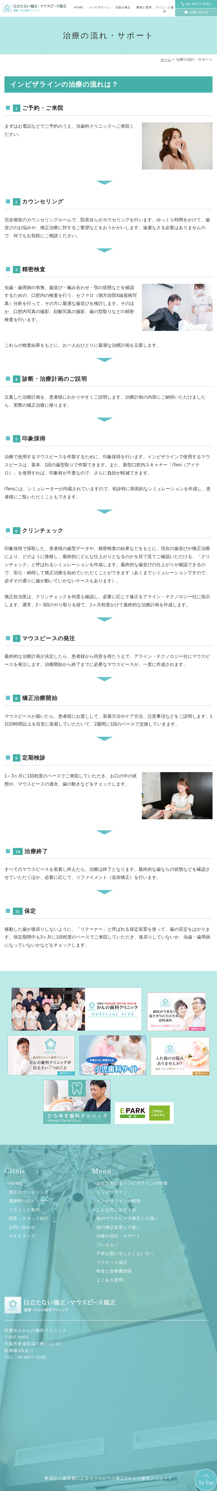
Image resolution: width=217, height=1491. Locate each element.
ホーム (165, 59)
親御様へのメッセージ (31, 1200)
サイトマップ (22, 1235)
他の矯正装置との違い (118, 1227)
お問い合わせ (22, 1227)
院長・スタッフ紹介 (29, 1218)
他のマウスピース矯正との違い (127, 1218)
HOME (78, 7)
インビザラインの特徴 (118, 1200)
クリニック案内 (24, 1209)
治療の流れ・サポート (118, 1235)
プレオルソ (107, 1244)
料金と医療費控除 (114, 1271)
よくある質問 (109, 1279)
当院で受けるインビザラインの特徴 (132, 1183)
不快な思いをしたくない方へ (125, 1253)
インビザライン (112, 1192)
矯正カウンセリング (29, 1192)
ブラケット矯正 (112, 1262)
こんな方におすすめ (116, 1209)
